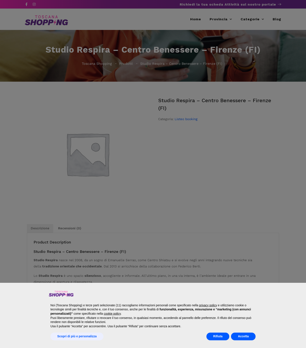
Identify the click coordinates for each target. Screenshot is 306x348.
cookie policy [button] (112, 313)
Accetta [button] (243, 336)
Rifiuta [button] (218, 336)
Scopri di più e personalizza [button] (77, 336)
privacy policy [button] (208, 305)
